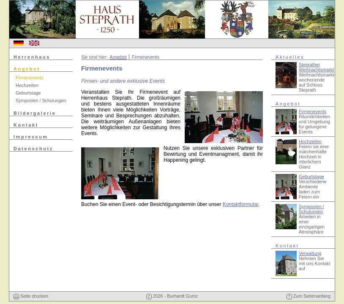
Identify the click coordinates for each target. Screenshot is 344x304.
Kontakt (26, 125)
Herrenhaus (32, 57)
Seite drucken (31, 296)
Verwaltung (310, 253)
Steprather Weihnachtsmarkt (316, 67)
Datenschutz (33, 148)
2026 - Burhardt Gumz (172, 296)
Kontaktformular (240, 204)
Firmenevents (29, 77)
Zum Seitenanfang (308, 296)
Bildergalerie (35, 113)
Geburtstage (28, 92)
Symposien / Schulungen (41, 100)
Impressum (31, 136)
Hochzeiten (27, 85)
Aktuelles (290, 57)
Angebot (27, 68)
